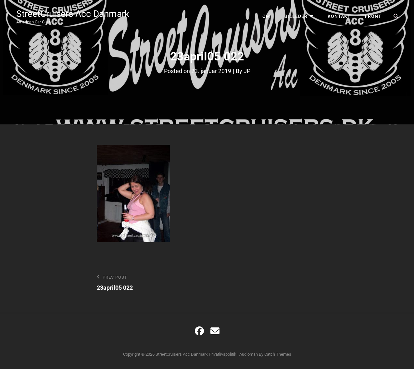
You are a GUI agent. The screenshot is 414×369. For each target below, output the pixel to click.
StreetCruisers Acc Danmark (72, 13)
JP (247, 71)
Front (373, 16)
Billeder (295, 16)
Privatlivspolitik (222, 354)
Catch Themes (277, 354)
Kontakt (339, 16)
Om (266, 16)
